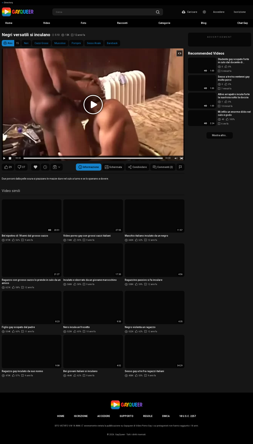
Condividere (137, 167)
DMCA (166, 416)
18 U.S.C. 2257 (187, 416)
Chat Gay (242, 23)
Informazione (89, 167)
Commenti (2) (163, 167)
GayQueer (120, 434)
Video (46, 23)
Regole (148, 416)
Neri (26, 43)
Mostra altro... (219, 135)
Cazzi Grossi (41, 43)
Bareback (112, 43)
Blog (203, 23)
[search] (158, 12)
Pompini (76, 43)
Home (8, 23)
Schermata (113, 167)
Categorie (164, 23)
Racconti (122, 23)
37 (21, 167)
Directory (7, 2)
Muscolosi (60, 43)
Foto (83, 23)
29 (8, 167)
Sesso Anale (94, 43)
